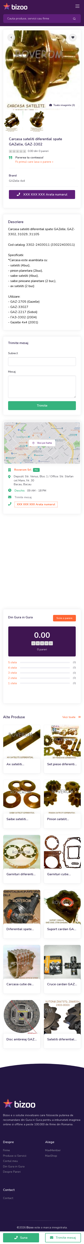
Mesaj (12, 372)
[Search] (35, 18)
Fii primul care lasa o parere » (34, 162)
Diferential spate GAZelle (19, 929)
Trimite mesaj (23, 497)
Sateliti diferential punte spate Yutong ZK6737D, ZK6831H (61, 1039)
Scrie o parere (64, 618)
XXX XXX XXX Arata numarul (42, 194)
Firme (6, 1150)
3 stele (12, 673)
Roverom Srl (23, 470)
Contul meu (10, 1161)
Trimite (42, 405)
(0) (74, 662)
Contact (8, 1198)
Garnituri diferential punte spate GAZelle (21, 874)
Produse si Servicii (14, 1156)
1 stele (12, 683)
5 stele (12, 662)
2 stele (12, 678)
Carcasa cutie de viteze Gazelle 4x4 (20, 984)
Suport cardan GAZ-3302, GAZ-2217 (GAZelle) (62, 929)
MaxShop (51, 1156)
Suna (21, 1237)
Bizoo (30, 1227)
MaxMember (53, 1150)
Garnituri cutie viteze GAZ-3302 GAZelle (60, 874)
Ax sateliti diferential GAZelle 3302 (20, 764)
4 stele (12, 668)
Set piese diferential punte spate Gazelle (62, 764)
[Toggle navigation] (77, 6)
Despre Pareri (12, 1172)
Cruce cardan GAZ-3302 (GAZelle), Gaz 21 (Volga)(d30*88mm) (61, 984)
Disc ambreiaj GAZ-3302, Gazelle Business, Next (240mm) (21, 1039)
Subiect (13, 353)
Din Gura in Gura (13, 1166)
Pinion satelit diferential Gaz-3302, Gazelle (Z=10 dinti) (58, 819)
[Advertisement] (42, 562)
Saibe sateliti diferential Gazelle (20, 819)
